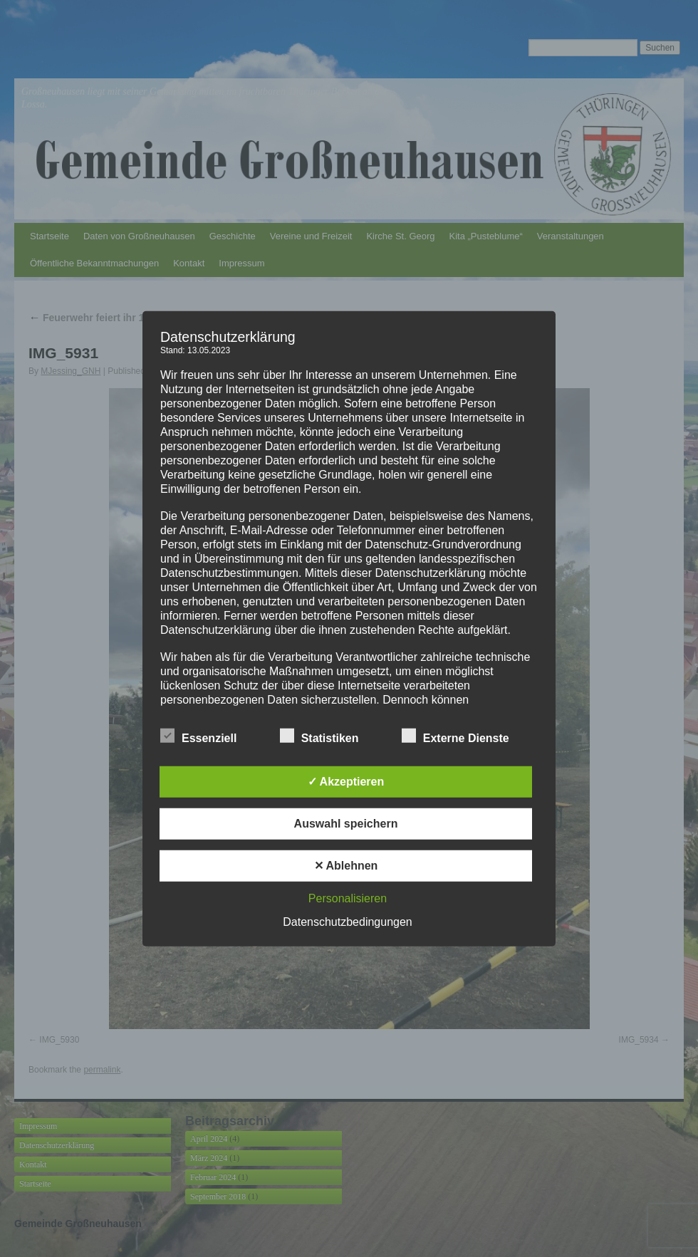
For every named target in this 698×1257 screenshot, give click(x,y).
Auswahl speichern (346, 824)
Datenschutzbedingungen (347, 922)
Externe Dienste (455, 736)
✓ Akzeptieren (346, 782)
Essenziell (198, 736)
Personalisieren (347, 898)
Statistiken (319, 736)
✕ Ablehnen (346, 866)
